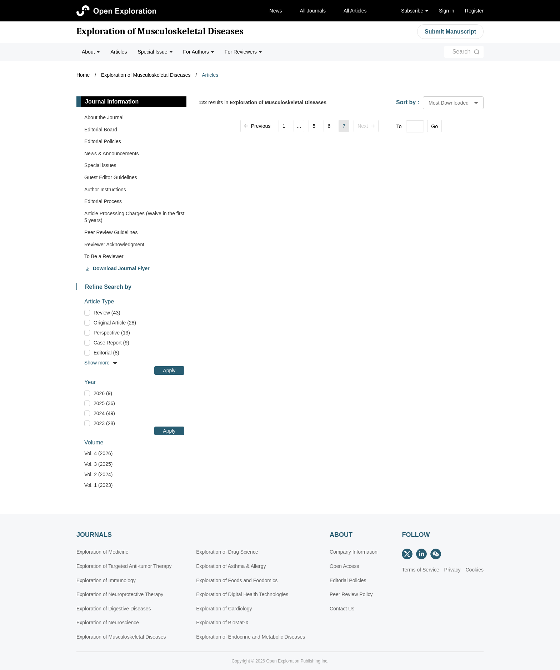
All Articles (355, 11)
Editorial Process (103, 201)
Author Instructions (105, 189)
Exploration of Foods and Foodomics (237, 580)
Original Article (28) (115, 323)
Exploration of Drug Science (227, 552)
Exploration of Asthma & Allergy (231, 566)
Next (366, 126)
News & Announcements (111, 153)
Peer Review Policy (351, 594)
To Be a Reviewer (104, 256)
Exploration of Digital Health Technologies (242, 594)
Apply (169, 370)
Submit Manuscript (450, 32)
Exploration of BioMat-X (222, 622)
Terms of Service (420, 570)
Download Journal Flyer (121, 268)
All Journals (313, 11)
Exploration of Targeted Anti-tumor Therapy (123, 566)
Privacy (452, 570)
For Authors (198, 52)
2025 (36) (104, 403)
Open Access (344, 566)
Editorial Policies (102, 141)
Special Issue (155, 52)
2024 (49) (104, 413)
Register (474, 11)
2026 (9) (103, 393)
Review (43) (107, 313)
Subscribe (414, 11)
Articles (118, 52)
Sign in (446, 11)
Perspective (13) (112, 333)
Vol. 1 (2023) (98, 485)
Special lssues (100, 165)
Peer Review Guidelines (111, 232)
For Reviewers (243, 52)
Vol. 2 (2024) (98, 474)
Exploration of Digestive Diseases (113, 608)
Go (434, 126)
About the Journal (104, 117)
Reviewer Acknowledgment (114, 244)
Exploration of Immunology (106, 580)
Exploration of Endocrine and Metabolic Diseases (250, 637)
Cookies (474, 570)
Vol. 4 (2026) (98, 453)
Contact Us (342, 608)
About (91, 52)
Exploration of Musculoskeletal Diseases (160, 31)
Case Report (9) (111, 343)
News (276, 11)
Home (83, 75)
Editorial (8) (106, 353)
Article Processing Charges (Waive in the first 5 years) (134, 217)
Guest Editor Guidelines (110, 177)
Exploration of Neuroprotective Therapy (119, 594)
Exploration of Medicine (102, 552)
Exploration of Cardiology (224, 608)
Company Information (354, 552)
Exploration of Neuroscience (107, 622)
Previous (257, 126)
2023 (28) (104, 423)
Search (461, 52)
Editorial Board (100, 129)
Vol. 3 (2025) (98, 464)
